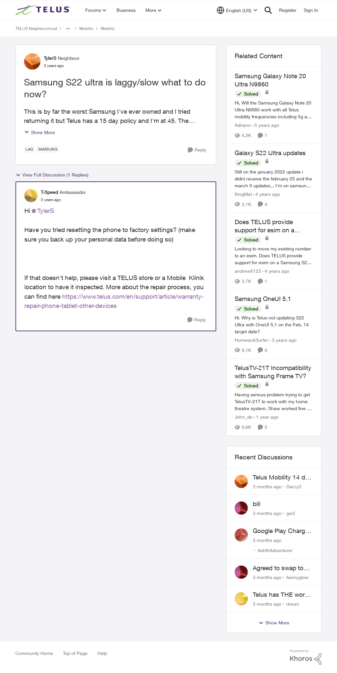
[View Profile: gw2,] (241, 508)
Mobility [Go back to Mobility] (86, 28)
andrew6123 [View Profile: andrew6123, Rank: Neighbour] (248, 271)
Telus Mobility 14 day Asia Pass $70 (282, 477)
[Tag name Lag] (29, 149)
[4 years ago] (266, 194)
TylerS (45, 210)
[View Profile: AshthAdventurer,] (241, 535)
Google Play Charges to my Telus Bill (282, 531)
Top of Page (75, 653)
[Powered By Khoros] (306, 657)
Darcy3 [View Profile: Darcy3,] (293, 486)
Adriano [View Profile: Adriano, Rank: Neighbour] (243, 125)
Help (102, 653)
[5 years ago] (265, 125)
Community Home (34, 653)
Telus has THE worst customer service (281, 595)
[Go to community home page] (43, 10)
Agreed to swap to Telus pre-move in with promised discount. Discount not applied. (279, 568)
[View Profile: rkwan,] (241, 598)
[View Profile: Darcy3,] (241, 481)
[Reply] (197, 150)
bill (256, 503)
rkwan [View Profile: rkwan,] (292, 604)
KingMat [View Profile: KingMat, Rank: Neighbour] (243, 194)
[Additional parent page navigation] (68, 28)
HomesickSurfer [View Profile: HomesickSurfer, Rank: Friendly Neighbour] (251, 340)
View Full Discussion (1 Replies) (52, 175)
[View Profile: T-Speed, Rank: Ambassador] (31, 195)
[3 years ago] (283, 339)
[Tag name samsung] (48, 149)
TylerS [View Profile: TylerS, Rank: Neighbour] (50, 58)
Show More (39, 132)
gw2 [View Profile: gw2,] (290, 513)
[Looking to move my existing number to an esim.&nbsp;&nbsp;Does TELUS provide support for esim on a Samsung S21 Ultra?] (274, 255)
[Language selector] (237, 10)
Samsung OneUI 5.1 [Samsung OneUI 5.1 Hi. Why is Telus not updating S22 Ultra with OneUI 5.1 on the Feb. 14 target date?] (263, 298)
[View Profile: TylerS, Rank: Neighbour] (32, 61)
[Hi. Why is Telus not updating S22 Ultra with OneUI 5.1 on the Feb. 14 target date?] (274, 324)
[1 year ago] (266, 417)
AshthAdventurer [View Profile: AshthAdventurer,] (275, 550)
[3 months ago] (267, 486)
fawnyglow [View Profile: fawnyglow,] (297, 577)
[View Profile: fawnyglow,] (241, 572)
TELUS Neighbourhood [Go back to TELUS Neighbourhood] (36, 28)
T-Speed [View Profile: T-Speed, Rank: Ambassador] (49, 192)
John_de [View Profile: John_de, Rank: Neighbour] (243, 417)
